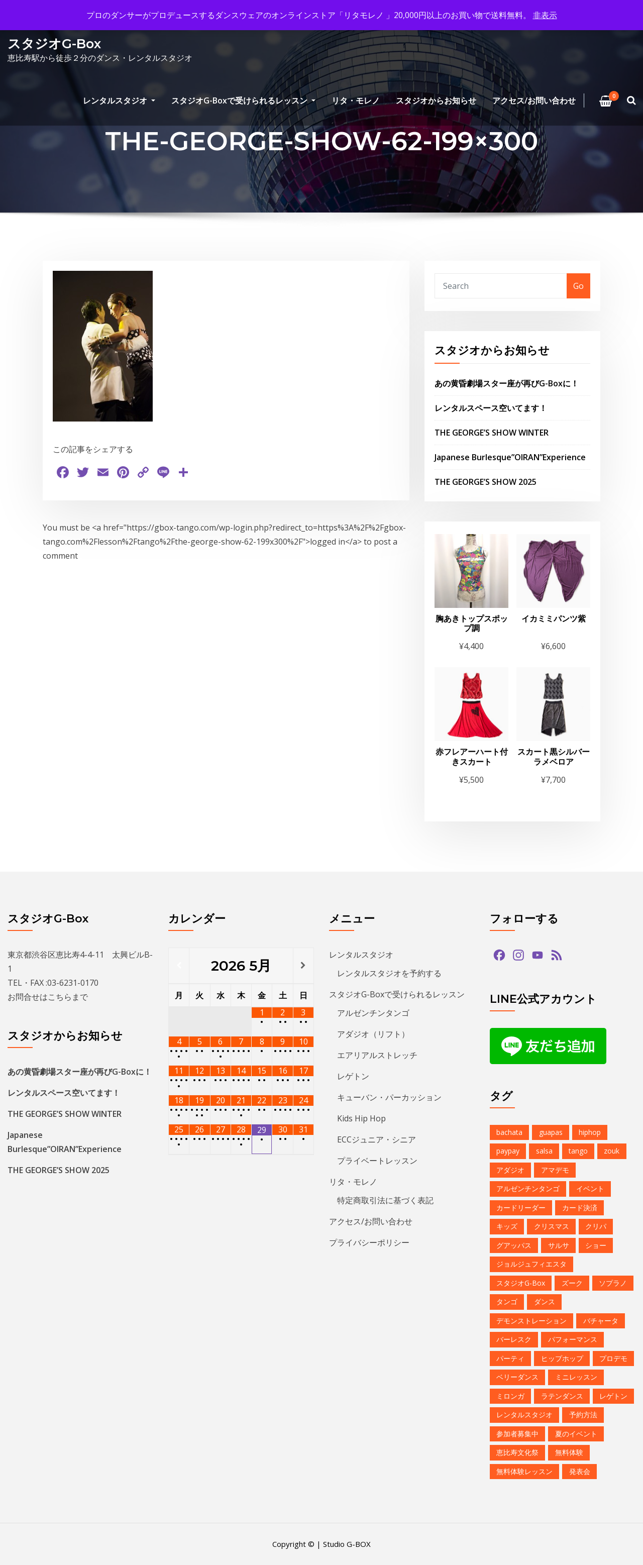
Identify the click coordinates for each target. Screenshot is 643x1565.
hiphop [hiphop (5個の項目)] (590, 1132)
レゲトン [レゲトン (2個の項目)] (613, 1396)
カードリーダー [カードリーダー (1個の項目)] (521, 1207)
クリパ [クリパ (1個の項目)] (595, 1226)
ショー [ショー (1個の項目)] (595, 1245)
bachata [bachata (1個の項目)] (509, 1132)
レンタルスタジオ (119, 100)
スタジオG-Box (54, 43)
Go (578, 285)
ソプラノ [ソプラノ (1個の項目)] (613, 1283)
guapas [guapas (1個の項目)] (551, 1132)
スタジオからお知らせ (436, 100)
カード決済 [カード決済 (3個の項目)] (579, 1207)
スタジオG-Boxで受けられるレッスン (243, 100)
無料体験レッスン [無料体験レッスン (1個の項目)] (524, 1471)
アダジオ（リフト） (373, 1033)
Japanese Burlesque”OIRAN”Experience (510, 457)
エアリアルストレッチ (377, 1055)
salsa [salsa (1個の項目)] (544, 1151)
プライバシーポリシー (369, 1242)
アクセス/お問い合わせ (534, 100)
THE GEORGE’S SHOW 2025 (486, 481)
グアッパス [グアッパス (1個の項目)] (513, 1245)
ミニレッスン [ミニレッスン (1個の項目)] (576, 1377)
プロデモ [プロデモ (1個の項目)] (613, 1358)
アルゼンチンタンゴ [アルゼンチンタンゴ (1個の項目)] (528, 1188)
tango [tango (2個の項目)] (578, 1151)
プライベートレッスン (377, 1160)
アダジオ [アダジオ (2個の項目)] (510, 1170)
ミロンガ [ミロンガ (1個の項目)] (510, 1396)
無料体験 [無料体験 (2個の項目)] (569, 1452)
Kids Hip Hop (361, 1118)
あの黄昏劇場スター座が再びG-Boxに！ (507, 383)
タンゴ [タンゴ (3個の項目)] (506, 1301)
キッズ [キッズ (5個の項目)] (506, 1226)
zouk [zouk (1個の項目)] (611, 1151)
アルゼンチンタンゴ (373, 1012)
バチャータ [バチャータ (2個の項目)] (600, 1320)
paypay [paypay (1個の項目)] (507, 1151)
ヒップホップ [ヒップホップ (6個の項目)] (562, 1358)
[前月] (179, 965)
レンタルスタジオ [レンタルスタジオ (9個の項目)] (524, 1414)
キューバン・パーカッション (389, 1097)
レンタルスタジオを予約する (389, 973)
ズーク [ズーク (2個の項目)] (572, 1283)
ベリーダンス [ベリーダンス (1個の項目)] (517, 1377)
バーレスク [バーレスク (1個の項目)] (513, 1339)
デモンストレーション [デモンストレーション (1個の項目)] (531, 1320)
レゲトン (353, 1076)
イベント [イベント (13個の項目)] (590, 1188)
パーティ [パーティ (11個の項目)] (510, 1358)
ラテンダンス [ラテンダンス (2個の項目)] (562, 1396)
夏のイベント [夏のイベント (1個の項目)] (576, 1433)
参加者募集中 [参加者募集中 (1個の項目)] (517, 1433)
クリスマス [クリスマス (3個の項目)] (551, 1226)
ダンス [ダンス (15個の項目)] (544, 1301)
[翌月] (303, 965)
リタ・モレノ (356, 100)
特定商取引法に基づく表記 (385, 1200)
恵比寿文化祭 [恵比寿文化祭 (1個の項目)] (517, 1452)
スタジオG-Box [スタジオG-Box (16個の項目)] (520, 1283)
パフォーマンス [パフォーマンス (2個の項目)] (572, 1339)
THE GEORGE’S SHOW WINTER (492, 432)
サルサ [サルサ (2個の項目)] (558, 1245)
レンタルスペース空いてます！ (491, 407)
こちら (60, 996)
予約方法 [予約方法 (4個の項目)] (583, 1414)
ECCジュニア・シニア (376, 1139)
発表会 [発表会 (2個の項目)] (579, 1471)
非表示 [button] (545, 15)
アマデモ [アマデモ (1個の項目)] (555, 1170)
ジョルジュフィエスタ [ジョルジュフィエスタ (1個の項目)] (531, 1264)
